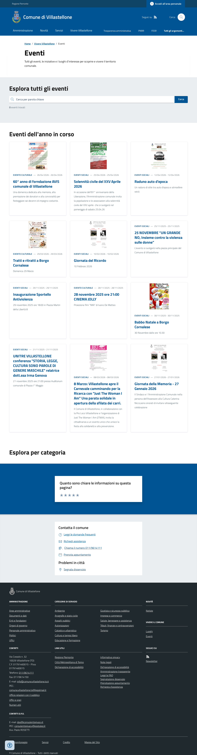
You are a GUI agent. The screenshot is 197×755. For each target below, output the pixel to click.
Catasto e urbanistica (65, 630)
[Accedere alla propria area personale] (165, 3)
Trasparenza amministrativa (117, 31)
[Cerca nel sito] (180, 17)
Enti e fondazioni (17, 620)
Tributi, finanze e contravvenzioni (117, 625)
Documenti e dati (18, 615)
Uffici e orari (15, 700)
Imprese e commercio (111, 615)
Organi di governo (18, 625)
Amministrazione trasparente (115, 671)
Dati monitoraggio (18, 742)
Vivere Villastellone (81, 30)
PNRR (141, 31)
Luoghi (149, 631)
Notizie (149, 611)
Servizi (59, 30)
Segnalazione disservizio (112, 679)
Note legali (105, 662)
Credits (66, 742)
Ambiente (60, 611)
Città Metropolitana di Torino (69, 662)
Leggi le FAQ (106, 675)
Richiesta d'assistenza (111, 687)
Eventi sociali (81, 175)
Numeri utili (15, 705)
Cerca (181, 99)
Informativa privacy (110, 657)
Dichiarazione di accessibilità (69, 667)
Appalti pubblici (62, 620)
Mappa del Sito (92, 742)
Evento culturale (22, 175)
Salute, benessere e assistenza (116, 620)
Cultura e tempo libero (66, 635)
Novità (44, 30)
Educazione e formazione (67, 640)
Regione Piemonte (20, 3)
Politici (12, 635)
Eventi (149, 636)
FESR (154, 31)
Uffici (11, 640)
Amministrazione (23, 30)
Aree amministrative (19, 611)
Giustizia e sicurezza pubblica (114, 611)
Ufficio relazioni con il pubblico (24, 695)
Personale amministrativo (22, 630)
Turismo (104, 630)
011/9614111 (26, 673)
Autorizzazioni (62, 625)
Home (27, 43)
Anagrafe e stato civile (66, 615)
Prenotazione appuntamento (115, 683)
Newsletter (151, 661)
